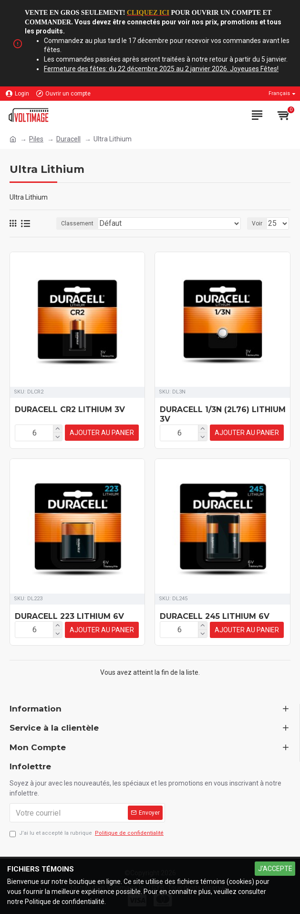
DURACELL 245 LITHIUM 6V (214, 615)
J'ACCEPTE (275, 868)
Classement (77, 223)
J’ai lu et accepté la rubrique (87, 833)
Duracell (68, 139)
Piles (36, 139)
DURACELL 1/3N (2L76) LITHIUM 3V (223, 414)
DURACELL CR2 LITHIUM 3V (70, 409)
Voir (257, 223)
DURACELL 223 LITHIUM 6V (69, 615)
